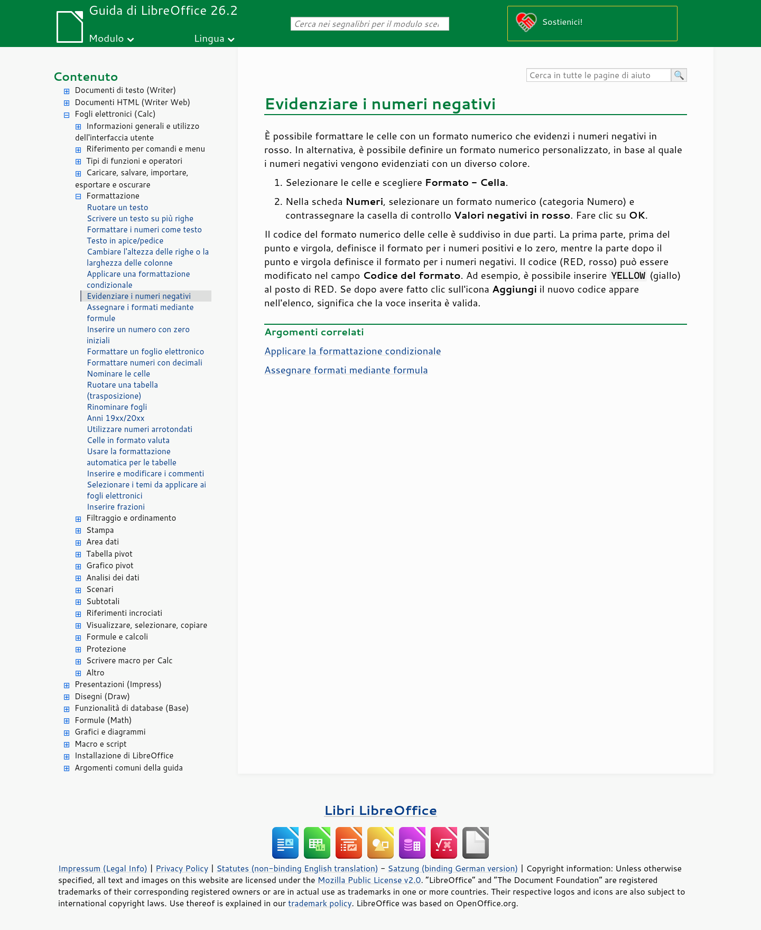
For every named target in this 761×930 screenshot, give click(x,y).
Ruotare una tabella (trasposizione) (122, 390)
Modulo (106, 38)
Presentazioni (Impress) (118, 684)
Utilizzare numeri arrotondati (139, 429)
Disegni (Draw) (102, 696)
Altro (95, 672)
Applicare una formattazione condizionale (138, 279)
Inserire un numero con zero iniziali (138, 335)
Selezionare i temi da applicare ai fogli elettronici (146, 490)
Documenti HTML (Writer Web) (132, 102)
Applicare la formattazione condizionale (352, 351)
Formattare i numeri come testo (144, 229)
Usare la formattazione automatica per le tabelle (132, 457)
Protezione (106, 648)
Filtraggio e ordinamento (131, 517)
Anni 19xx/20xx (115, 418)
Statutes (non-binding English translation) (297, 868)
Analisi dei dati (113, 577)
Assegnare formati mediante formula (346, 370)
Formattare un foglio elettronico (145, 351)
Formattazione (113, 195)
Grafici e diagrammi (110, 731)
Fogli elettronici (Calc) (115, 113)
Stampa (100, 530)
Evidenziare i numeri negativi (139, 296)
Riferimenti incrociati (124, 612)
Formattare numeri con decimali (144, 362)
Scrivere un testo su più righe (140, 218)
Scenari (100, 589)
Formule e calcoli (117, 636)
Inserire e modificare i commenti (145, 473)
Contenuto (85, 76)
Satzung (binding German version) (453, 868)
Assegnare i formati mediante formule (140, 313)
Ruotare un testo (118, 207)
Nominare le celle (118, 373)
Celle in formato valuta (128, 440)
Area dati (102, 541)
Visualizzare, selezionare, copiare (146, 625)
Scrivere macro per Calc (129, 660)
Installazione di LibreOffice (124, 755)
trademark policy (319, 903)
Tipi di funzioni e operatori (134, 160)
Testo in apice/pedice (125, 240)
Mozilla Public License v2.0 (369, 880)
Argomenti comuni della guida (129, 767)
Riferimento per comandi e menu (145, 148)
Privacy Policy (181, 868)
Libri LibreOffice (380, 810)
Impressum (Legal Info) (102, 868)
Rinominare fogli (117, 406)
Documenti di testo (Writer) (125, 90)
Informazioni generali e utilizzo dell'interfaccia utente (137, 132)
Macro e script (101, 743)
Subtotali (102, 601)
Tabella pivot (109, 553)
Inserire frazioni (116, 506)
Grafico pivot (110, 565)
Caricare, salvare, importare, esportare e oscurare (132, 178)
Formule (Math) (103, 720)
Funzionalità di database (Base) (132, 707)
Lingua (209, 38)
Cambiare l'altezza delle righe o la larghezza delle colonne (148, 257)
